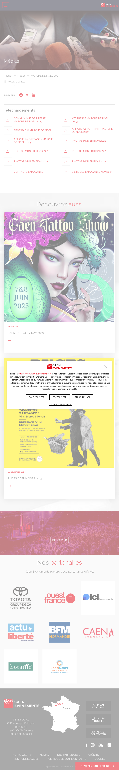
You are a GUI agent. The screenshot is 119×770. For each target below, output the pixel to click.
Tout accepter (36, 397)
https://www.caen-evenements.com (35, 374)
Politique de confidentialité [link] (60, 404)
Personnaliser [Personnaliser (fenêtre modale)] (82, 397)
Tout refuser (59, 397)
